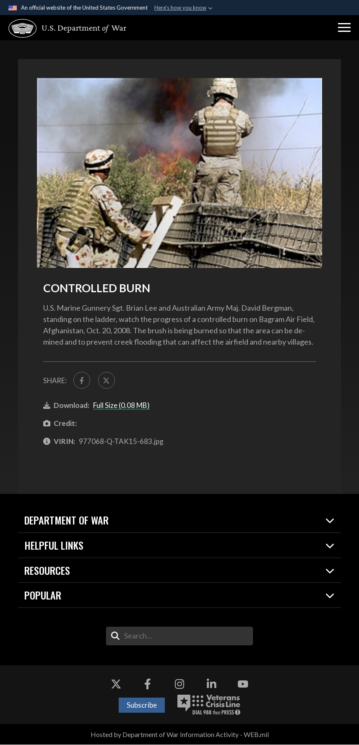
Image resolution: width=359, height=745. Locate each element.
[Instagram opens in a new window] (179, 684)
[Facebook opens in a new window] (147, 684)
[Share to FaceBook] (82, 380)
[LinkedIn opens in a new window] (211, 684)
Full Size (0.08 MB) (121, 405)
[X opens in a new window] (116, 684)
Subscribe (142, 705)
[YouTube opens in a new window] (242, 684)
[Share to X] (107, 380)
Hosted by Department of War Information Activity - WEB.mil (180, 735)
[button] (344, 27)
